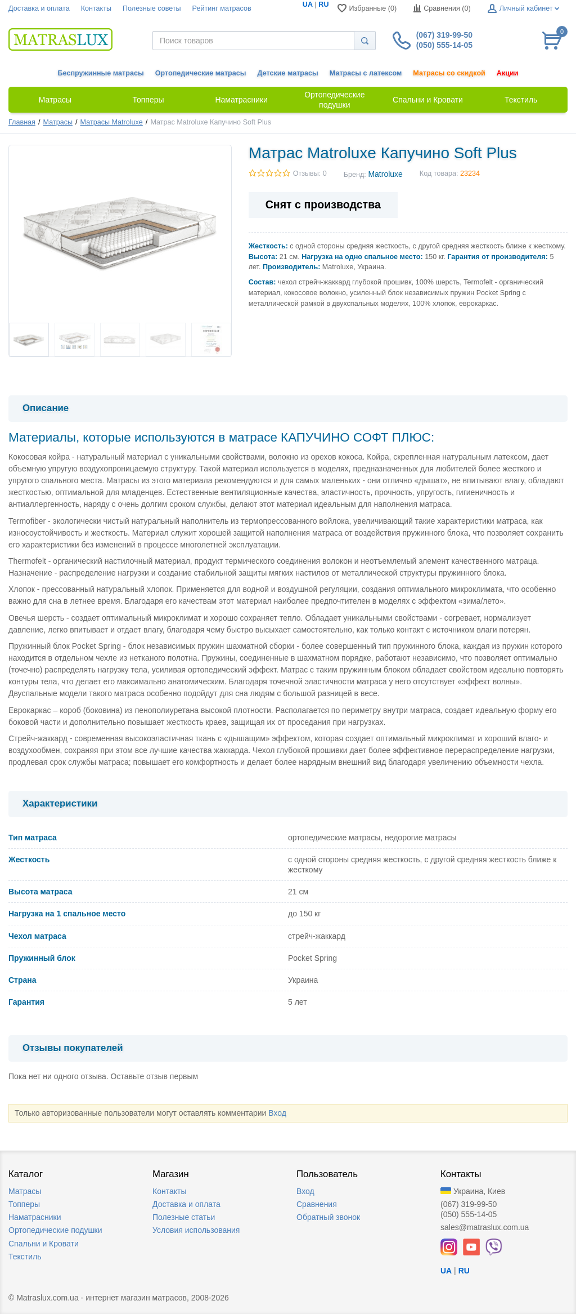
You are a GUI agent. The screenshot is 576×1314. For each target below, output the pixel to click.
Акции (508, 73)
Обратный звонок (328, 1217)
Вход (277, 1112)
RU (323, 4)
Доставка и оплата (39, 8)
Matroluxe (385, 174)
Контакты (96, 8)
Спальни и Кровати (43, 1243)
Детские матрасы (288, 73)
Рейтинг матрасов (221, 8)
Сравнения (316, 1204)
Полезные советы (152, 8)
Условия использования (196, 1230)
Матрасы (58, 122)
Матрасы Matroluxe (111, 122)
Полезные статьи (183, 1217)
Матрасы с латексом (366, 73)
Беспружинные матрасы (101, 73)
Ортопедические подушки (55, 1230)
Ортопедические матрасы (200, 73)
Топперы (24, 1204)
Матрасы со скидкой (449, 73)
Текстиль (25, 1256)
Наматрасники (34, 1217)
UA (308, 4)
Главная (21, 122)
